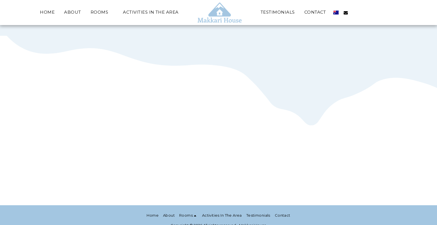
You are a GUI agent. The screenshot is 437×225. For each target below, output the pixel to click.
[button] (102, 12)
